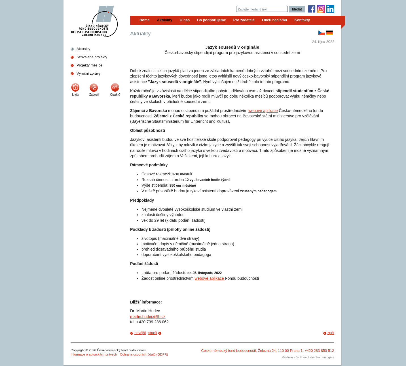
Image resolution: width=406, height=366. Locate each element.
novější (140, 333)
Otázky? (115, 94)
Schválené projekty (92, 57)
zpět (330, 333)
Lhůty (75, 94)
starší (152, 333)
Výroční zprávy (89, 73)
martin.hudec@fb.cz (148, 316)
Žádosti (94, 94)
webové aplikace (263, 110)
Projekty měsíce (89, 65)
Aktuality (83, 49)
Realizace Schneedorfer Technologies (308, 357)
